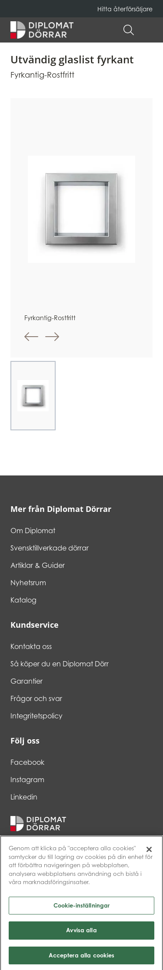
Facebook (27, 762)
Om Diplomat (32, 530)
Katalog (23, 600)
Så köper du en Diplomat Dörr (59, 663)
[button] (148, 29)
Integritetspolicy (36, 715)
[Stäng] (149, 851)
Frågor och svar (36, 698)
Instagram (27, 779)
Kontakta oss (31, 646)
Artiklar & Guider (37, 565)
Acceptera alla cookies (82, 957)
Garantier (26, 681)
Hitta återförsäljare (125, 9)
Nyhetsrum (28, 582)
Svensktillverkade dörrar (49, 548)
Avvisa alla (81, 932)
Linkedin (23, 797)
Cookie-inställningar (81, 907)
